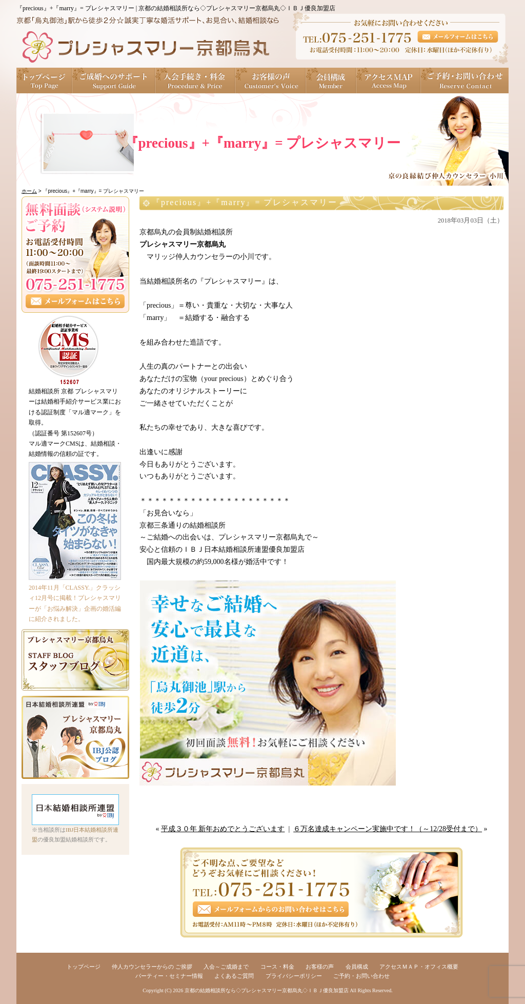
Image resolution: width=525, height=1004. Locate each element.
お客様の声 (270, 80)
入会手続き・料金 (195, 80)
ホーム (29, 191)
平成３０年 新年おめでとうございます (223, 829)
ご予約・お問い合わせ (465, 80)
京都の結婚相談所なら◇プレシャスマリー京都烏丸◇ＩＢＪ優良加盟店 (267, 990)
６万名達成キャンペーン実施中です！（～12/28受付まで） (387, 829)
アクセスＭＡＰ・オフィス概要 (418, 966)
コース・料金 (277, 966)
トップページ (44, 80)
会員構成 (331, 80)
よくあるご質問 (234, 976)
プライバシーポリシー (294, 976)
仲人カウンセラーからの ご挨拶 (152, 966)
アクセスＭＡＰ (388, 80)
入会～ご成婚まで (226, 966)
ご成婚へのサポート (113, 80)
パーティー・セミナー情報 (169, 976)
